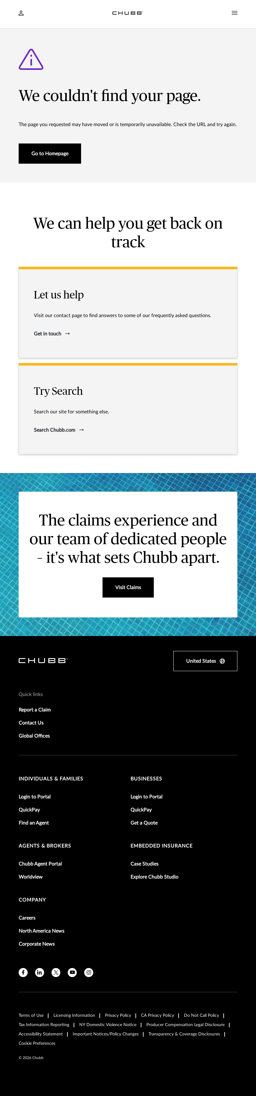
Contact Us (31, 723)
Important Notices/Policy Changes (106, 1034)
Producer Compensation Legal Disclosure (185, 1025)
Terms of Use (31, 1015)
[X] (56, 972)
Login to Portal (35, 796)
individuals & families (51, 778)
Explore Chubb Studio (154, 877)
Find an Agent (34, 823)
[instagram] (88, 972)
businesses (146, 778)
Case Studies (144, 864)
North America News (41, 931)
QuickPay (29, 809)
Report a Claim (35, 709)
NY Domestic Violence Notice (107, 1025)
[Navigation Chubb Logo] (127, 14)
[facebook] (23, 972)
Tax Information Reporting (44, 1025)
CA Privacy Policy (157, 1015)
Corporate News (37, 944)
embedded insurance (161, 846)
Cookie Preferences (37, 1043)
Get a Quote (144, 823)
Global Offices (34, 736)
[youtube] (72, 972)
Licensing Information (74, 1015)
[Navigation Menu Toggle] (234, 13)
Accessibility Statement (41, 1034)
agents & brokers (45, 846)
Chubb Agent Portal (40, 864)
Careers (27, 918)
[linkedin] (39, 972)
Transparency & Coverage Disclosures (184, 1034)
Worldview (31, 877)
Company (32, 900)
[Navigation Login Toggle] (21, 13)
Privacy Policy (118, 1015)
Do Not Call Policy (201, 1015)
